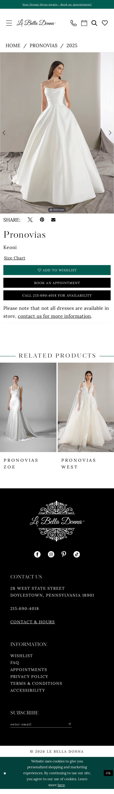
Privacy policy (29, 681)
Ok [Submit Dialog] (107, 778)
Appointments (28, 674)
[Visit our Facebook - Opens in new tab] (37, 559)
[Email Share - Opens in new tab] (53, 220)
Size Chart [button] (15, 258)
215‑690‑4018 (24, 613)
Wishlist (21, 660)
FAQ (14, 667)
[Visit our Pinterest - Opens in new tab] (64, 559)
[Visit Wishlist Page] (105, 23)
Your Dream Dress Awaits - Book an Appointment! (57, 4)
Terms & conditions (36, 687)
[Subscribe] (75, 729)
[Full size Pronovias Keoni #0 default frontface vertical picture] (57, 133)
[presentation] (28, 412)
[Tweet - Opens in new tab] (30, 220)
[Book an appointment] (84, 23)
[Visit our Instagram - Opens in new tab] (51, 559)
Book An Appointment (57, 285)
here (61, 789)
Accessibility (27, 695)
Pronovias (44, 46)
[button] (9, 23)
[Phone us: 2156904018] (74, 23)
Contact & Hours (32, 626)
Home (13, 46)
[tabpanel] (57, 133)
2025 (72, 46)
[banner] (36, 23)
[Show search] (94, 23)
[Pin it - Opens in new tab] (42, 220)
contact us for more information (54, 320)
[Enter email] (44, 729)
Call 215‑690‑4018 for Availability (57, 299)
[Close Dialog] (5, 778)
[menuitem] (9, 23)
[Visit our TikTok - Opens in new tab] (76, 559)
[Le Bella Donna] (57, 525)
